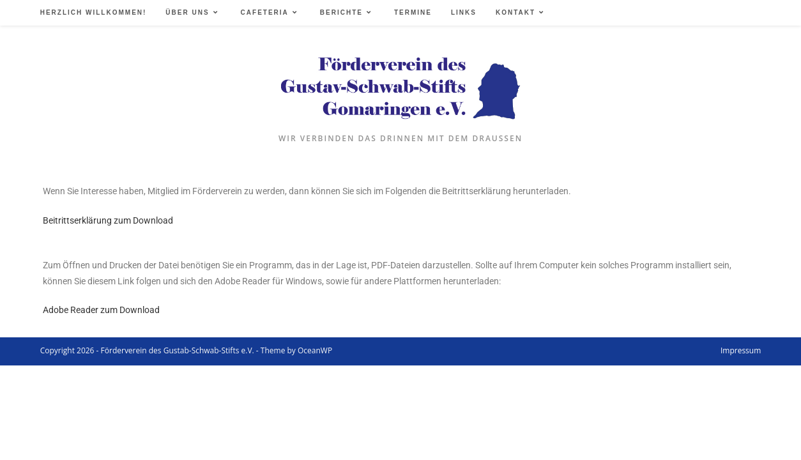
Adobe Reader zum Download (101, 310)
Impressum (741, 350)
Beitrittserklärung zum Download (108, 220)
